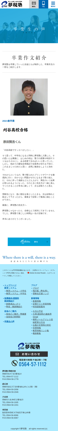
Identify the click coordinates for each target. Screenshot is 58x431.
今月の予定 (38, 311)
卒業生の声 (9, 321)
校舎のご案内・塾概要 (16, 314)
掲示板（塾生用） (41, 291)
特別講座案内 (39, 306)
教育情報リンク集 (41, 330)
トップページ (10, 285)
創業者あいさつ (13, 304)
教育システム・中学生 (16, 293)
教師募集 (37, 333)
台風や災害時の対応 (42, 325)
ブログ (36, 288)
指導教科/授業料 (11, 298)
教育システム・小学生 (16, 291)
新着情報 (37, 301)
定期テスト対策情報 (42, 304)
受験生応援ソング (41, 293)
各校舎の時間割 (13, 317)
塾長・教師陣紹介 (14, 306)
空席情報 (37, 328)
